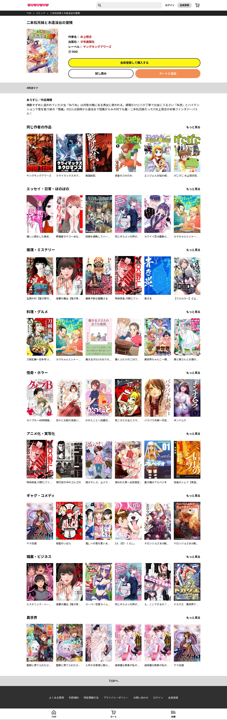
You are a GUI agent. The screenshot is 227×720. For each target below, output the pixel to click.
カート (113, 716)
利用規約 (74, 697)
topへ (113, 681)
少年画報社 (87, 42)
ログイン (170, 5)
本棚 (173, 716)
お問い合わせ (140, 697)
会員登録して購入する (134, 62)
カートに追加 (167, 73)
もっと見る (193, 127)
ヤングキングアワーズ (97, 47)
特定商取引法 (91, 697)
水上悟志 (86, 37)
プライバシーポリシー (116, 697)
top (29, 13)
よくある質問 (56, 697)
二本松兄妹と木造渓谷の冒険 (65, 13)
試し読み (101, 73)
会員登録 (184, 5)
